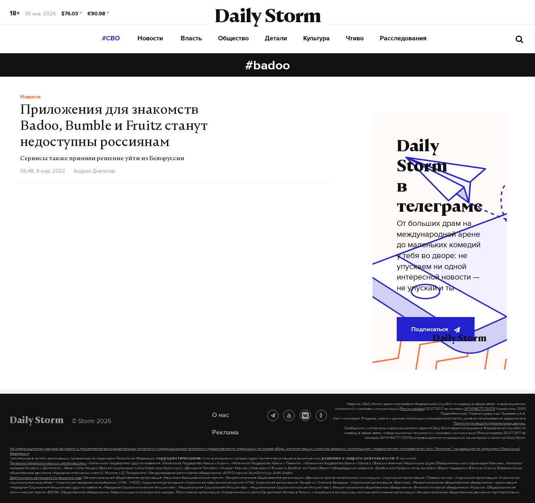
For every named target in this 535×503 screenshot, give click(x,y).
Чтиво (355, 38)
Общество (233, 38)
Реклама (225, 432)
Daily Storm (267, 17)
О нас (220, 414)
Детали (276, 38)
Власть (191, 38)
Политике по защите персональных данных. (490, 423)
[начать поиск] (519, 39)
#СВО (111, 38)
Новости (150, 38)
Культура (316, 38)
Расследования (403, 38)
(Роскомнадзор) (412, 409)
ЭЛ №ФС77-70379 (479, 409)
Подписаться (435, 329)
